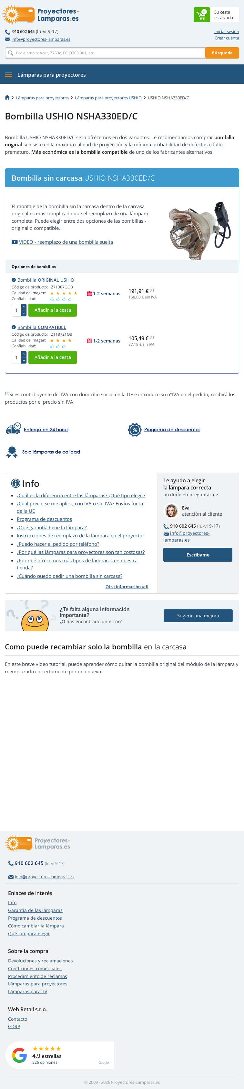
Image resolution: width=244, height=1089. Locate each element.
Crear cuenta (227, 38)
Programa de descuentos (44, 519)
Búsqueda (222, 53)
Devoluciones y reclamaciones (40, 961)
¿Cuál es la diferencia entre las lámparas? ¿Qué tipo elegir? (81, 495)
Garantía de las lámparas (35, 910)
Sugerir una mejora (198, 615)
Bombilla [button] (39, 327)
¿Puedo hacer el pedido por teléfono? (58, 544)
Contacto (17, 1019)
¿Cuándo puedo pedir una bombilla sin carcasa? (69, 576)
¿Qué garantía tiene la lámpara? (51, 527)
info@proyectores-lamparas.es (37, 39)
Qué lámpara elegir (29, 933)
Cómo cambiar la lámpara (36, 926)
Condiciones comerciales (35, 968)
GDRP (14, 1026)
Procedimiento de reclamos (37, 976)
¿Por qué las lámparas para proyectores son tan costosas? (81, 552)
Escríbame (198, 555)
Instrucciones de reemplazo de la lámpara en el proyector (80, 535)
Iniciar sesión (226, 31)
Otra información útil (127, 586)
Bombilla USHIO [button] (43, 280)
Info (12, 902)
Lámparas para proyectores (42, 98)
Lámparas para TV (27, 991)
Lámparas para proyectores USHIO (108, 98)
